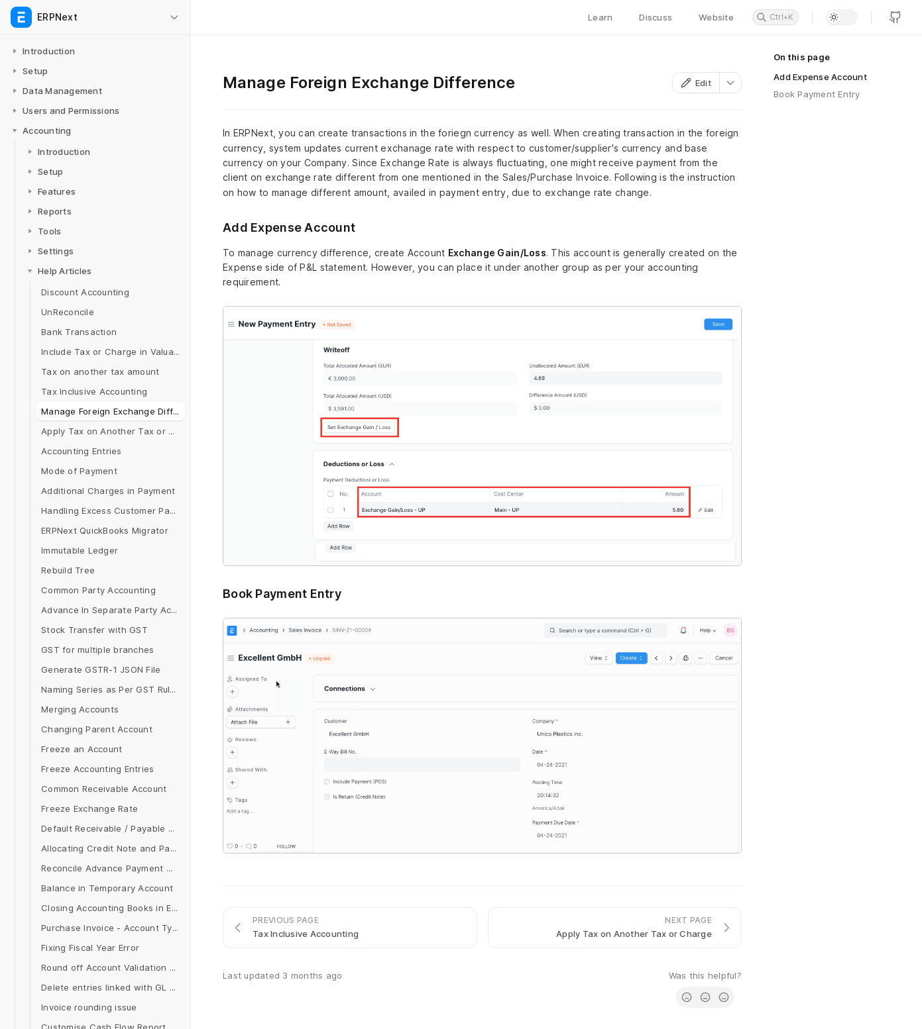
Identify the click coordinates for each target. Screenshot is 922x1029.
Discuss (655, 17)
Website (716, 17)
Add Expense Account (820, 77)
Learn (600, 17)
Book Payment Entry (817, 94)
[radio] (686, 997)
